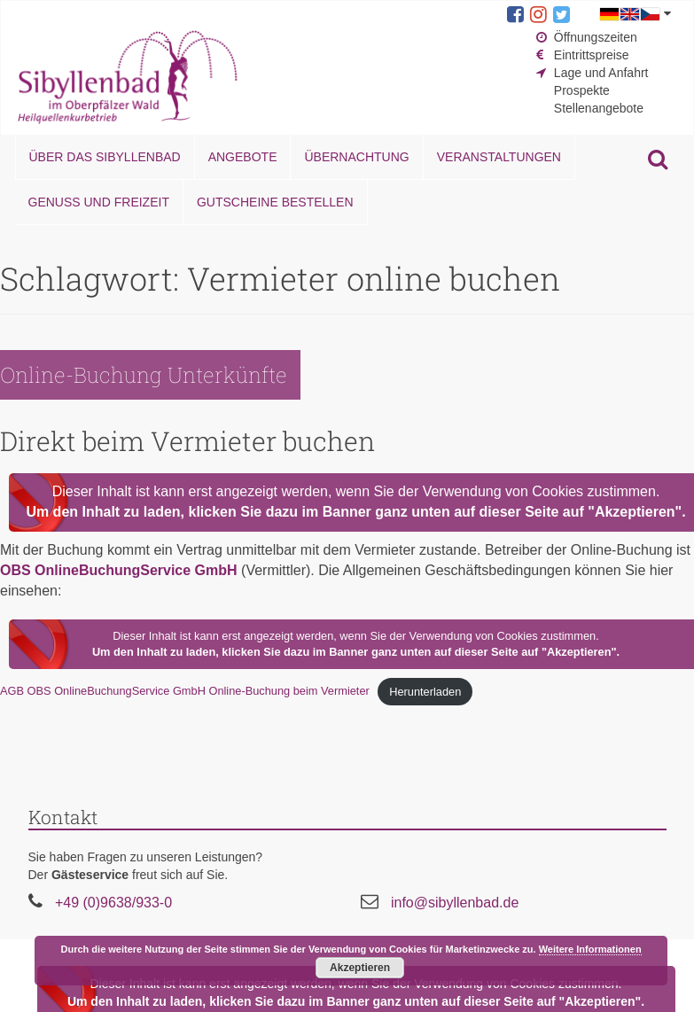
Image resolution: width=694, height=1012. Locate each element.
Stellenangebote (598, 108)
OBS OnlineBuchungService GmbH (119, 570)
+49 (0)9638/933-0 (113, 902)
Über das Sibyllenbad (105, 157)
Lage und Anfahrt (601, 73)
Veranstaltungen (499, 157)
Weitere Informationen (590, 949)
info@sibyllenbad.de (455, 902)
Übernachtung (356, 157)
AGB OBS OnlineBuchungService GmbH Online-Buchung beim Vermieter (185, 691)
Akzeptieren (360, 967)
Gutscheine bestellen (275, 202)
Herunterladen (425, 691)
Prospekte (582, 90)
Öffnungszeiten (595, 37)
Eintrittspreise (591, 55)
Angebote (242, 157)
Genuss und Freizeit (98, 202)
